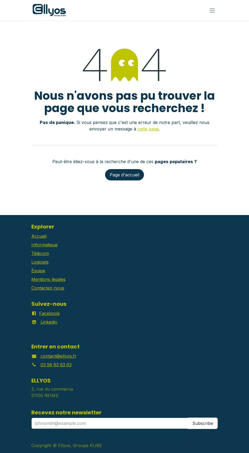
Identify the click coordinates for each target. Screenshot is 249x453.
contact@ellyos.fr (58, 356)
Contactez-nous (47, 288)
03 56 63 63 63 (56, 364)
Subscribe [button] (202, 423)
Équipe (38, 270)
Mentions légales (48, 279)
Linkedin (49, 322)
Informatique (44, 244)
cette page (148, 129)
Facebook (49, 313)
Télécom (40, 253)
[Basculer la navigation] (212, 10)
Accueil (38, 236)
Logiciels (40, 262)
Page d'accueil (124, 174)
